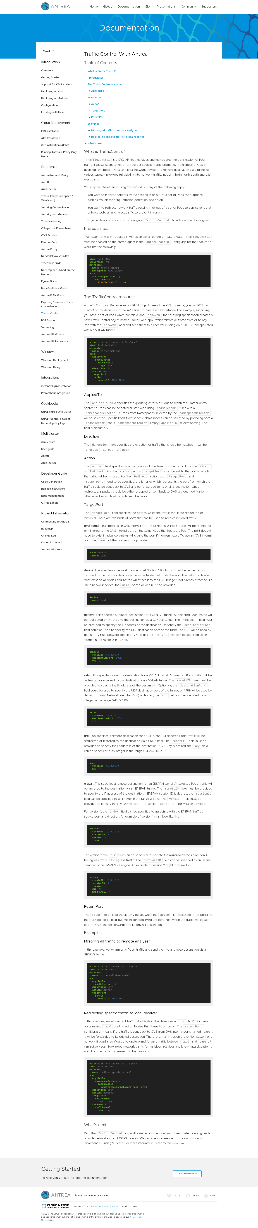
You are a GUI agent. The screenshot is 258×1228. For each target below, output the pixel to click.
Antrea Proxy (49, 249)
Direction (96, 97)
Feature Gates (50, 242)
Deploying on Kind (52, 91)
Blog (148, 6)
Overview (47, 70)
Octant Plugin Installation (56, 386)
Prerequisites (96, 78)
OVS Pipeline (49, 235)
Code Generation (51, 482)
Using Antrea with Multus (56, 412)
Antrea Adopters (51, 549)
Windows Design (51, 367)
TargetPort (98, 111)
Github (192, 1195)
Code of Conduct (51, 542)
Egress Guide (49, 281)
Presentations (166, 6)
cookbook (178, 1143)
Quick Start (48, 442)
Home (94, 6)
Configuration (49, 105)
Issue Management (52, 496)
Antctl (45, 182)
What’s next (95, 143)
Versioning (47, 327)
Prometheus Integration (55, 393)
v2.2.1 (46, 51)
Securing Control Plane (55, 207)
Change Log (48, 536)
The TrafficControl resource (105, 84)
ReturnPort (97, 117)
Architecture (49, 189)
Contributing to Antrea (55, 522)
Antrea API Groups (52, 334)
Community (188, 6)
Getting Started (50, 77)
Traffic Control (50, 313)
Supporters (209, 6)
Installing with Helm (52, 112)
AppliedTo (97, 91)
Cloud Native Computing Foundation (102, 1206)
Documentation (129, 6)
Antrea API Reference (54, 341)
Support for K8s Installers (56, 84)
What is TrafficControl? (102, 71)
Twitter (174, 1195)
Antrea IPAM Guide (52, 295)
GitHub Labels (49, 503)
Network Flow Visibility (55, 256)
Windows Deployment (54, 360)
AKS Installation (50, 138)
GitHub (107, 6)
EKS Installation (50, 131)
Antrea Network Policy (55, 175)
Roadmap (47, 529)
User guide (47, 449)
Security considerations (55, 214)
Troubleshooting (51, 221)
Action (95, 104)
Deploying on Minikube (54, 98)
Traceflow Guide (51, 263)
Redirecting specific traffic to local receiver (117, 137)
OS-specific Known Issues (57, 228)
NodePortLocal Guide (54, 288)
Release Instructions (53, 489)
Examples (93, 124)
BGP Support (49, 320)
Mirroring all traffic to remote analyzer (114, 130)
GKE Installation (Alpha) (55, 145)
